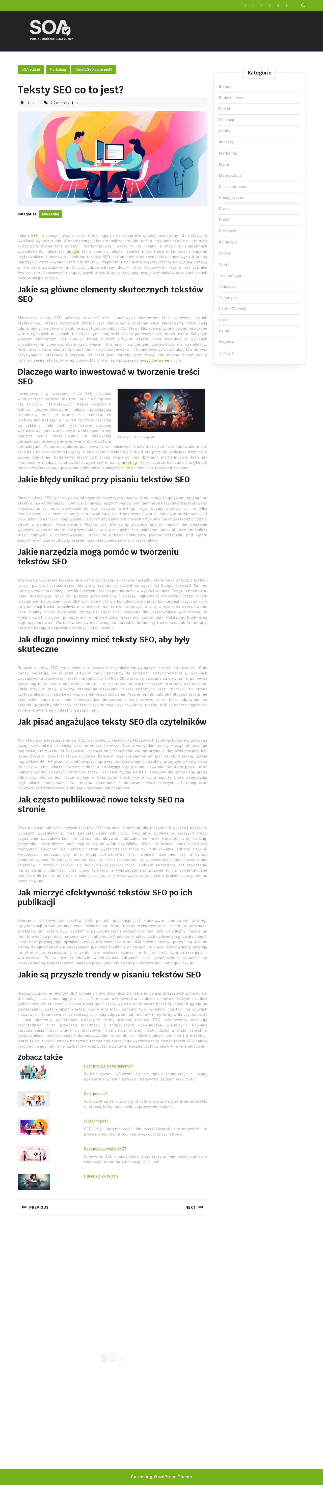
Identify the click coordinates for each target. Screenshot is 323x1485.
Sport (224, 264)
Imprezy (226, 142)
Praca (224, 209)
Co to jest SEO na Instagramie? (108, 1066)
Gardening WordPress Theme (161, 1476)
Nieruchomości (232, 187)
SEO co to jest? (96, 1121)
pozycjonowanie (154, 360)
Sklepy (225, 253)
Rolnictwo (228, 242)
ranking (199, 839)
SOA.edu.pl (30, 69)
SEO (35, 236)
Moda (224, 164)
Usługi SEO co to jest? (101, 1176)
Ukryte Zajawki (232, 309)
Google (73, 251)
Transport (228, 287)
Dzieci (224, 109)
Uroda (224, 320)
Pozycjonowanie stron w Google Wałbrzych (119, 1361)
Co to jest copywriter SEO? (105, 1149)
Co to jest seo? (95, 1094)
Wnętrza (226, 342)
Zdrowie (226, 353)
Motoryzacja (230, 175)
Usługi (224, 331)
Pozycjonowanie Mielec (112, 1361)
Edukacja (227, 120)
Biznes (225, 87)
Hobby (224, 131)
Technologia (230, 275)
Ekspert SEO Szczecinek (105, 1361)
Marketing (57, 69)
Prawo (225, 220)
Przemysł (227, 231)
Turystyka (228, 298)
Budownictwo (231, 98)
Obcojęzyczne (232, 198)
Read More (104, 1372)
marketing (127, 463)
